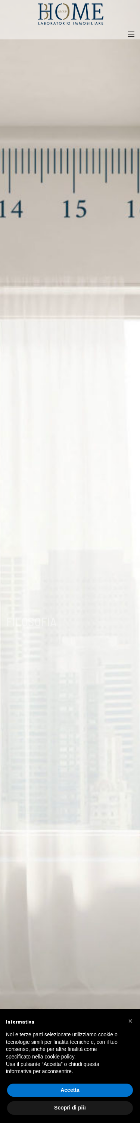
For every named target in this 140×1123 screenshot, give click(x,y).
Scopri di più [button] (70, 1108)
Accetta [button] (70, 1090)
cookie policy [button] (59, 1057)
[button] (130, 1021)
